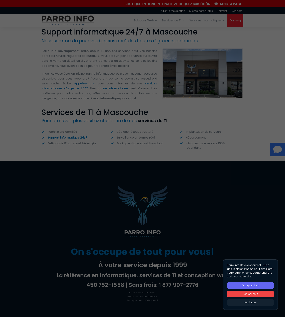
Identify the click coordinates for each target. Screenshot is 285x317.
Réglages (250, 302)
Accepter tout (250, 285)
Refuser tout (250, 294)
